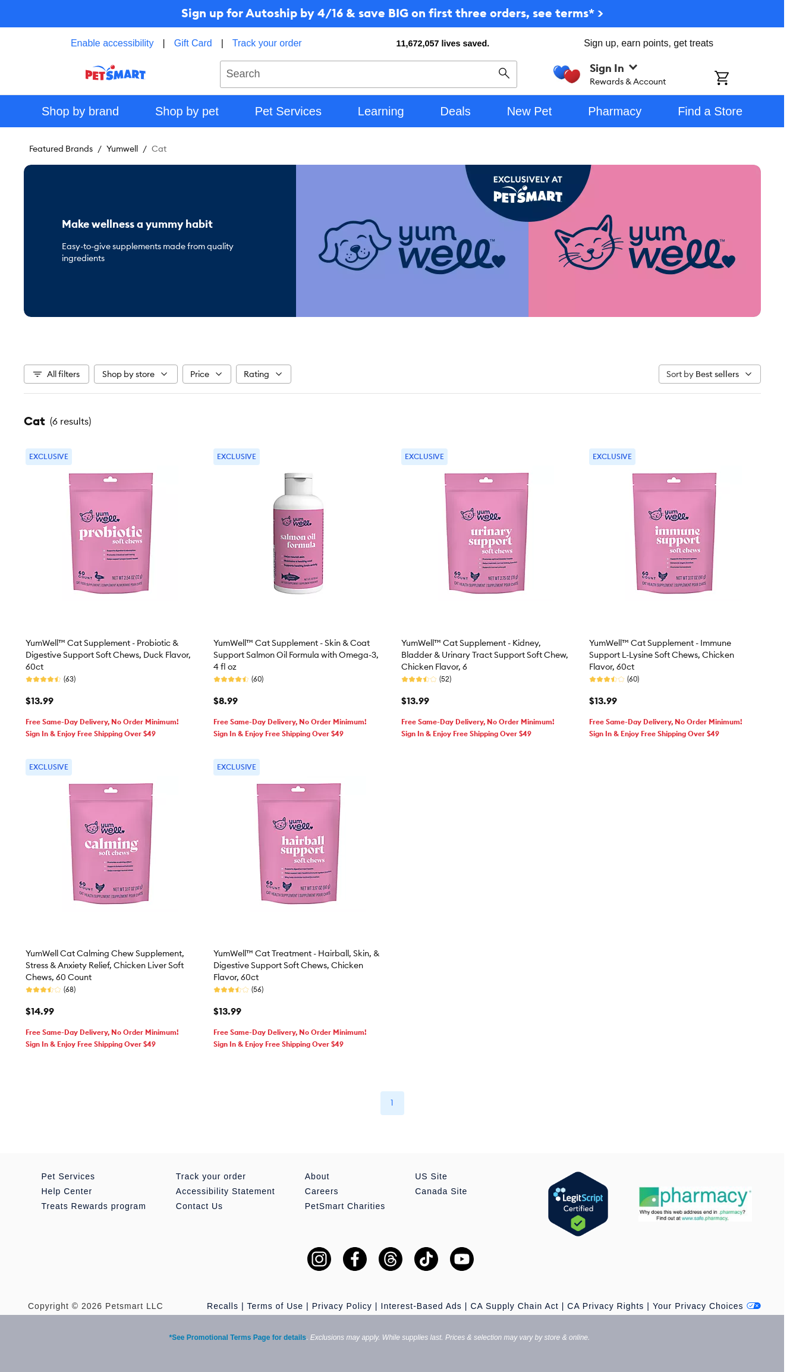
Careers (322, 1191)
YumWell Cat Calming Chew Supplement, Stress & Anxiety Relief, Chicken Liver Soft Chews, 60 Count (105, 965)
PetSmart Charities (345, 1206)
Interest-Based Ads (421, 1306)
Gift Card (193, 43)
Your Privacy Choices (707, 1306)
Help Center (67, 1191)
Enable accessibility (112, 43)
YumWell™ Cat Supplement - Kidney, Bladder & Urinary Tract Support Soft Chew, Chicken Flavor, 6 (484, 655)
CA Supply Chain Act (514, 1306)
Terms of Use (275, 1306)
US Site (431, 1176)
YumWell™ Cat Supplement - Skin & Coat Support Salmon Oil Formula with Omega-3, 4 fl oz (296, 655)
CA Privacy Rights (605, 1306)
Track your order (267, 43)
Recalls (222, 1306)
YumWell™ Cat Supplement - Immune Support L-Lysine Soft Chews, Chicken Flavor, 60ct (661, 655)
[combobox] (369, 72)
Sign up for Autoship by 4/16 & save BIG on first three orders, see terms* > (392, 12)
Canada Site (441, 1191)
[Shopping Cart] (737, 79)
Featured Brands (61, 148)
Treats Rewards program (94, 1206)
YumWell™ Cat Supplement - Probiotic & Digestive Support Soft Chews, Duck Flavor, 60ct (108, 655)
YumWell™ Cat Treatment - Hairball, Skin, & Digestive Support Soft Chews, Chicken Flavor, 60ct (296, 965)
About (317, 1176)
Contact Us (199, 1206)
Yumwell (122, 148)
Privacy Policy (342, 1306)
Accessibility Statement (225, 1191)
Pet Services (69, 1176)
